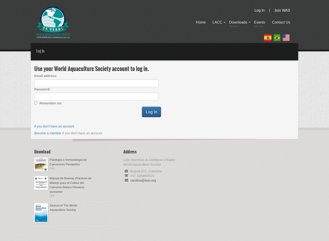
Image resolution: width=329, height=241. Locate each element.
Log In (260, 10)
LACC (217, 24)
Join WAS (282, 10)
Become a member (47, 133)
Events (259, 24)
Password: (42, 89)
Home (201, 24)
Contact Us (281, 24)
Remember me (51, 103)
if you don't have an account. (54, 126)
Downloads (238, 24)
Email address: (45, 76)
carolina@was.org (143, 180)
